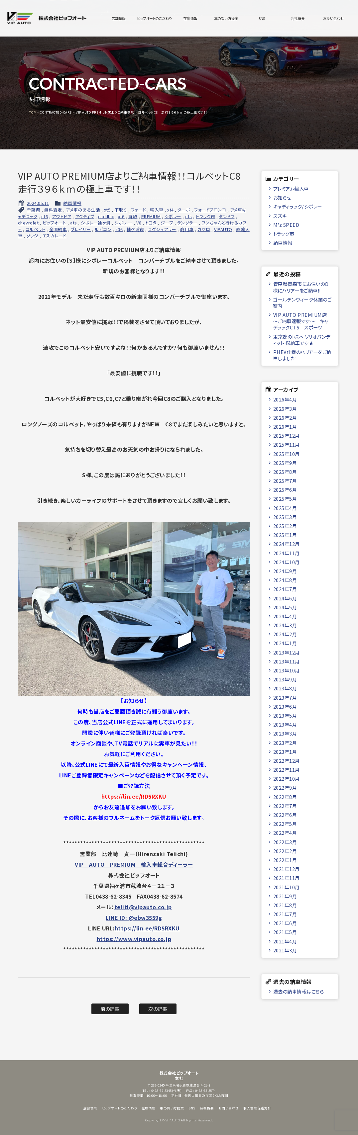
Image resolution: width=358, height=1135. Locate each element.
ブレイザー (81, 229)
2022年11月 (286, 769)
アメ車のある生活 (83, 210)
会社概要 (297, 18)
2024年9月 (285, 571)
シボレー (173, 216)
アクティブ (84, 216)
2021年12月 (286, 869)
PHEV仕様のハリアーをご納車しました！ (302, 355)
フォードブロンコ (210, 210)
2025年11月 (286, 444)
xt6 (121, 216)
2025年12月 (286, 435)
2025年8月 (285, 472)
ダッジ (32, 235)
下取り (120, 210)
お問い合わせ (333, 18)
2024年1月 (285, 643)
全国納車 (58, 229)
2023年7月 (285, 697)
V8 (138, 222)
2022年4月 (285, 832)
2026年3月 (285, 408)
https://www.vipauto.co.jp (134, 939)
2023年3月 (285, 733)
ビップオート (54, 222)
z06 (119, 229)
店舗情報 (119, 18)
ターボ (184, 210)
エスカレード (54, 235)
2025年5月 (285, 498)
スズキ (280, 216)
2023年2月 (285, 743)
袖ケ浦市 (135, 229)
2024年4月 (285, 616)
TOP (32, 112)
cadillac (106, 216)
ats (73, 222)
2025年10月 (286, 454)
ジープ (167, 222)
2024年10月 (286, 562)
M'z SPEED (286, 224)
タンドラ (226, 216)
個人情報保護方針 (257, 1108)
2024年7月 (285, 589)
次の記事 (157, 1008)
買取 (132, 216)
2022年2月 (285, 851)
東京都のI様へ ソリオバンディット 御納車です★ (301, 339)
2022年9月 (285, 787)
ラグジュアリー (162, 229)
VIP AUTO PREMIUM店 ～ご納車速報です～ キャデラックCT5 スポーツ (300, 321)
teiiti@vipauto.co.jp (143, 907)
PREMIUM (151, 216)
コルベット (36, 229)
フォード (138, 210)
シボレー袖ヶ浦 (96, 222)
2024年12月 (286, 544)
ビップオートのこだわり (154, 18)
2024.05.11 (38, 203)
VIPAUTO (223, 229)
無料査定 (53, 210)
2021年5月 (285, 932)
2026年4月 (285, 399)
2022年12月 (286, 760)
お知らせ (282, 197)
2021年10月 (286, 887)
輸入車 (157, 210)
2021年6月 (285, 923)
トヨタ (151, 222)
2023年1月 (285, 751)
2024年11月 (286, 553)
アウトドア (61, 216)
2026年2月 (285, 417)
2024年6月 (285, 598)
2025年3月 (285, 517)
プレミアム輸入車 (291, 188)
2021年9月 (285, 896)
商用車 (187, 229)
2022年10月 (286, 778)
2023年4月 (285, 724)
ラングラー (187, 222)
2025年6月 (285, 489)
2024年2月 (285, 634)
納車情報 (72, 203)
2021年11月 (286, 878)
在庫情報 (190, 18)
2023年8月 (285, 688)
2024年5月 (285, 607)
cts (188, 216)
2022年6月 (285, 815)
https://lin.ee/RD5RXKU (134, 796)
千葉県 (34, 210)
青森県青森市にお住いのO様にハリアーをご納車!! (301, 287)
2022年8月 (285, 797)
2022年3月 (285, 842)
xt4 (170, 210)
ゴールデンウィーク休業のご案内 (302, 302)
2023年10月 (286, 670)
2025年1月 (285, 535)
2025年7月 (285, 481)
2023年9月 (285, 679)
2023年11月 (286, 661)
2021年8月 (285, 905)
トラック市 (205, 216)
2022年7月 (285, 806)
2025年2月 (285, 526)
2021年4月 (285, 941)
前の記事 (109, 1008)
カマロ (203, 229)
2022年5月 (285, 824)
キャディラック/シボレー (297, 206)
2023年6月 (285, 706)
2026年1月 (285, 426)
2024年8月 (285, 580)
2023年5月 (285, 715)
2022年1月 (285, 860)
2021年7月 (285, 914)
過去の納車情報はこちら (298, 991)
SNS (262, 18)
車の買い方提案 (226, 18)
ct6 (44, 216)
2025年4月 (285, 508)
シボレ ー (123, 222)
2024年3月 (285, 625)
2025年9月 (285, 463)
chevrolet (28, 222)
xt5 (107, 210)
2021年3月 (285, 950)
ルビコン (103, 229)
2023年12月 (286, 652)
